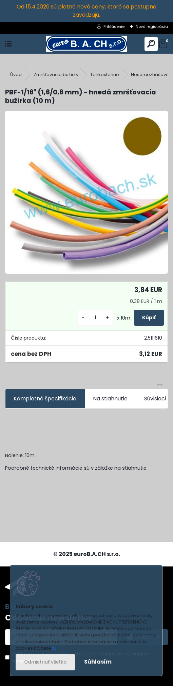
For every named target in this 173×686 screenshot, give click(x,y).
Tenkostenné (104, 74)
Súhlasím (98, 662)
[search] (151, 44)
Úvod (16, 74)
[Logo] (86, 44)
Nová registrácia (152, 26)
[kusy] (95, 318)
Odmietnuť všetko (45, 662)
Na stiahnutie (110, 398)
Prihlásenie (113, 26)
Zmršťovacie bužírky (56, 74)
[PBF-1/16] (86, 192)
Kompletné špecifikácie (45, 398)
